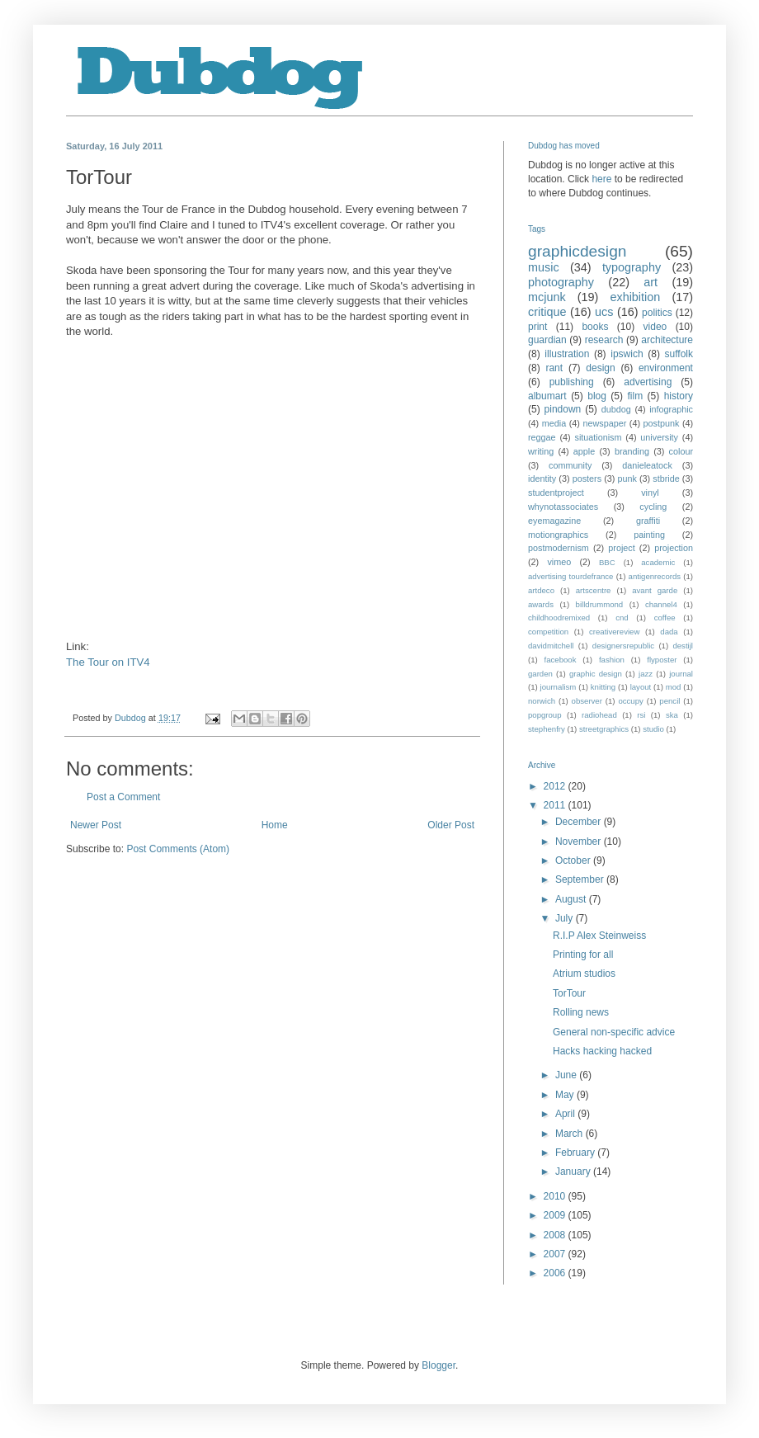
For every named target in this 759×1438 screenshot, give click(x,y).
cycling (653, 507)
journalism (558, 686)
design (600, 368)
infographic (671, 409)
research (604, 340)
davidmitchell (550, 645)
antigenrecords (655, 576)
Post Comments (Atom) (177, 849)
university (659, 437)
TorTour (569, 993)
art (651, 282)
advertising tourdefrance (570, 576)
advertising (648, 382)
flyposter (661, 659)
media (554, 423)
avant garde (654, 590)
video (655, 326)
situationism (597, 437)
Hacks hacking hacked (602, 1051)
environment (666, 368)
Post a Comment (123, 797)
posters (587, 478)
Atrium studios (584, 973)
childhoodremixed (559, 617)
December (579, 821)
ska (672, 714)
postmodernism (558, 548)
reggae (542, 437)
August (572, 899)
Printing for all (583, 954)
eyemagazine (554, 521)
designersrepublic (623, 645)
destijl (682, 645)
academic (658, 562)
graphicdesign (577, 251)
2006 (556, 1273)
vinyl (650, 492)
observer (587, 700)
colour (681, 451)
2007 (556, 1254)
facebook (560, 659)
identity (542, 478)
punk (626, 478)
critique (547, 311)
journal (681, 673)
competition (548, 631)
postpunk (662, 423)
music (543, 267)
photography (561, 282)
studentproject (556, 492)
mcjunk (547, 297)
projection (673, 548)
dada (668, 631)
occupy (630, 700)
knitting (603, 686)
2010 (556, 1196)
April (566, 1114)
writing (541, 451)
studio (653, 728)
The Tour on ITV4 (108, 662)
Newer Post (95, 825)
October (574, 860)
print (537, 326)
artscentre (593, 590)
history (678, 396)
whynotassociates (563, 507)
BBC (607, 562)
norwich (541, 700)
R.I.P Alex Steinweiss (599, 935)
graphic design (595, 673)
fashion (612, 659)
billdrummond (600, 604)
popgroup (545, 714)
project (621, 548)
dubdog (616, 409)
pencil (669, 700)
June (567, 1075)
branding (632, 451)
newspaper (604, 423)
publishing (571, 382)
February (576, 1152)
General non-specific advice (614, 1032)
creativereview (614, 631)
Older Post (450, 825)
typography (631, 267)
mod (673, 686)
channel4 (661, 604)
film (635, 396)
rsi (641, 714)
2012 (556, 786)
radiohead (599, 714)
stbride (666, 478)
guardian (547, 340)
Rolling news (581, 1012)
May (566, 1095)
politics (657, 312)
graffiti (648, 521)
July (565, 918)
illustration (566, 354)
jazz (646, 673)
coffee (665, 617)
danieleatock (647, 465)
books (595, 326)
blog (596, 396)
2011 (556, 805)
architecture (667, 340)
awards (541, 604)
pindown (563, 409)
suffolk (679, 354)
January (574, 1171)
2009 (556, 1215)
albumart (547, 396)
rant (554, 368)
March (570, 1133)
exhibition (635, 297)
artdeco (541, 590)
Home (275, 825)
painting (649, 535)
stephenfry (546, 728)
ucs (604, 311)
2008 (556, 1235)
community (570, 465)
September (580, 879)
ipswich (626, 354)
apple (584, 451)
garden (540, 673)
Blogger (438, 1365)
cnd (621, 617)
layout (641, 686)
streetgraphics (604, 728)
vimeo (559, 562)
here (601, 179)
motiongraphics (558, 535)
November (579, 841)
